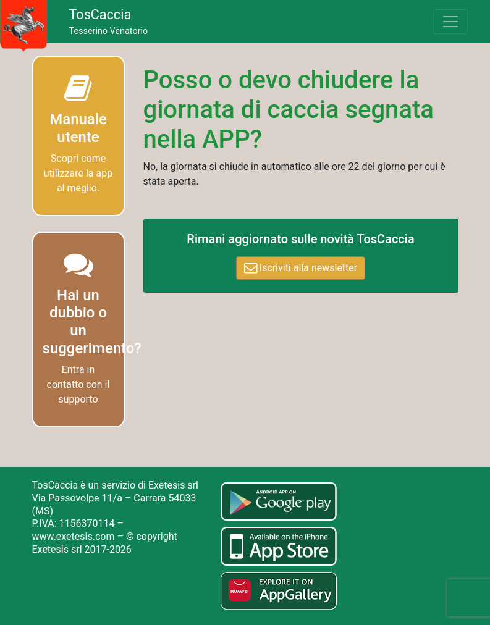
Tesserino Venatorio (108, 21)
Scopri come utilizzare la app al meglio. (78, 173)
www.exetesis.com (73, 536)
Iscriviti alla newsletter (301, 268)
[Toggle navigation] (450, 21)
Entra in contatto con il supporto (78, 384)
